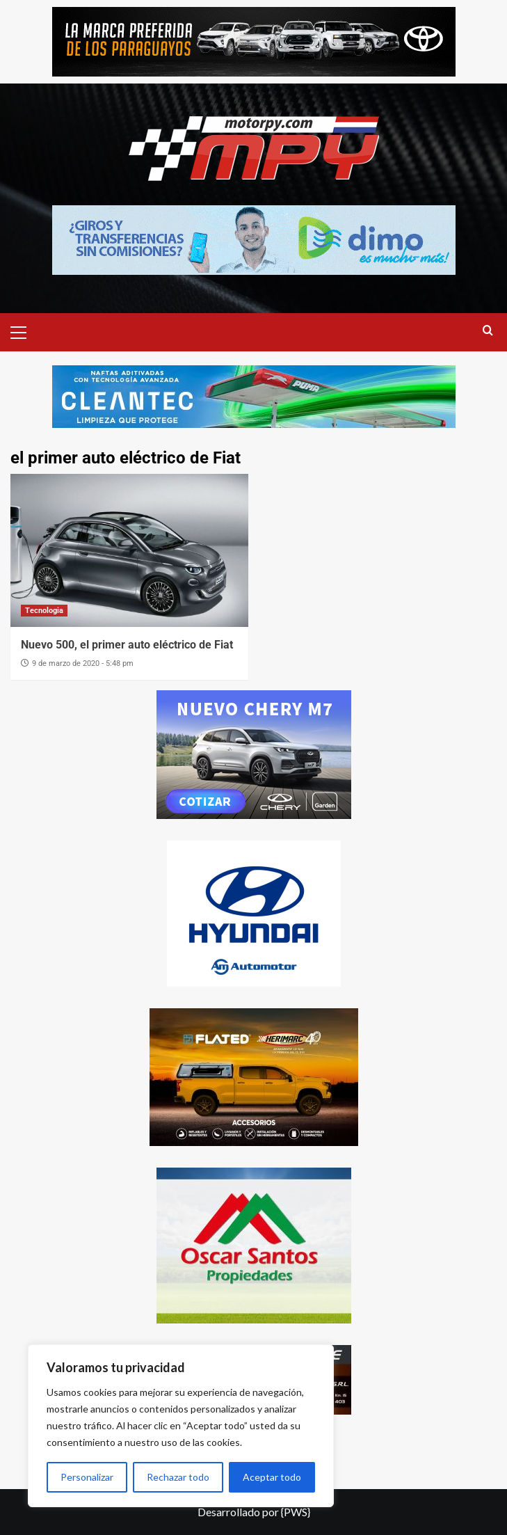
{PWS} (295, 1511)
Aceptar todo (272, 1477)
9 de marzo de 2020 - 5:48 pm (83, 663)
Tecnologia (44, 610)
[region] (181, 1425)
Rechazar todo (178, 1477)
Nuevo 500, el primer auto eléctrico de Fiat (127, 644)
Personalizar (87, 1477)
